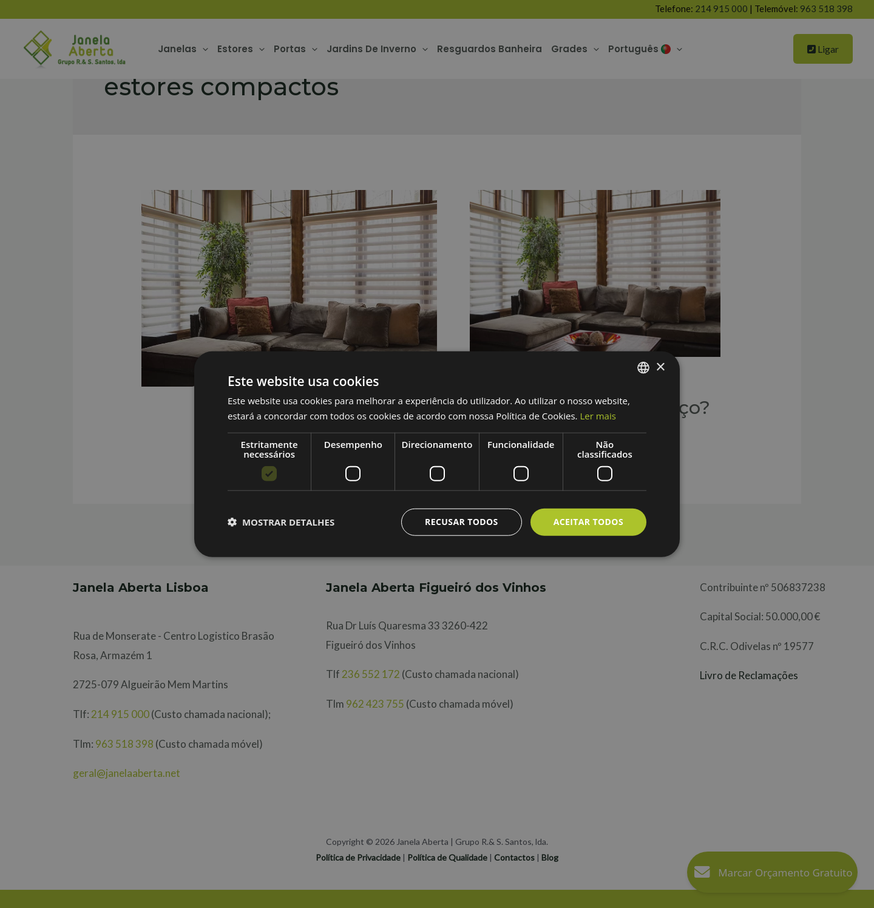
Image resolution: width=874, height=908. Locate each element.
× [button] (660, 366)
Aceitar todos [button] (588, 521)
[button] (281, 522)
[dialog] (437, 454)
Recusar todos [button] (461, 521)
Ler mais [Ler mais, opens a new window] (597, 416)
